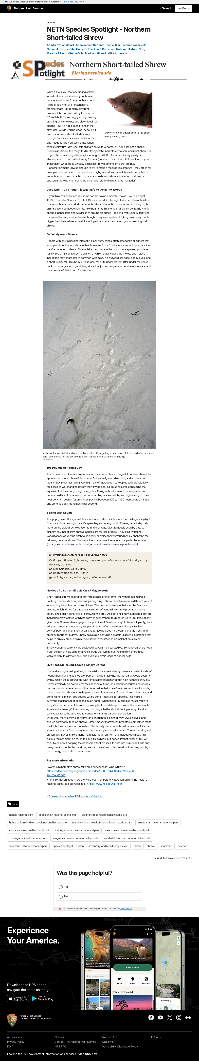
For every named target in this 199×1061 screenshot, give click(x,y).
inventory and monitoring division (108, 846)
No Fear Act (109, 1037)
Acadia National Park (60, 45)
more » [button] (122, 53)
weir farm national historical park (28, 846)
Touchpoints (126, 908)
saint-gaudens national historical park (77, 830)
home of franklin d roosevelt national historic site (38, 822)
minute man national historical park (158, 822)
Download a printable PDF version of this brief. (76, 796)
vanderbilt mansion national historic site (127, 838)
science (182, 846)
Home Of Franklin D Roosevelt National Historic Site (110, 49)
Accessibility (14, 1037)
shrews (151, 846)
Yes (66, 886)
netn (81, 846)
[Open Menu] (183, 8)
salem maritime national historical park (127, 830)
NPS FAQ (60, 1046)
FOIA (10, 1046)
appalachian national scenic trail (57, 814)
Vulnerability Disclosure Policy (120, 1046)
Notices (59, 1037)
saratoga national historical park (28, 838)
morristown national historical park (29, 830)
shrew (137, 846)
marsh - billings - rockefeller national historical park (102, 822)
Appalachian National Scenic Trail (98, 45)
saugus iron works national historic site (75, 838)
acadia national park (21, 814)
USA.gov (155, 1037)
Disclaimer (108, 1041)
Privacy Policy (15, 1041)
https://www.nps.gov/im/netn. (105, 783)
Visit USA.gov (87, 1054)
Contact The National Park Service (75, 1041)
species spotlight (63, 846)
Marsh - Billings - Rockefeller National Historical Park (81, 53)
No (66, 896)
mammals (166, 846)
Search (165, 8)
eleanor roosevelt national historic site (104, 814)
